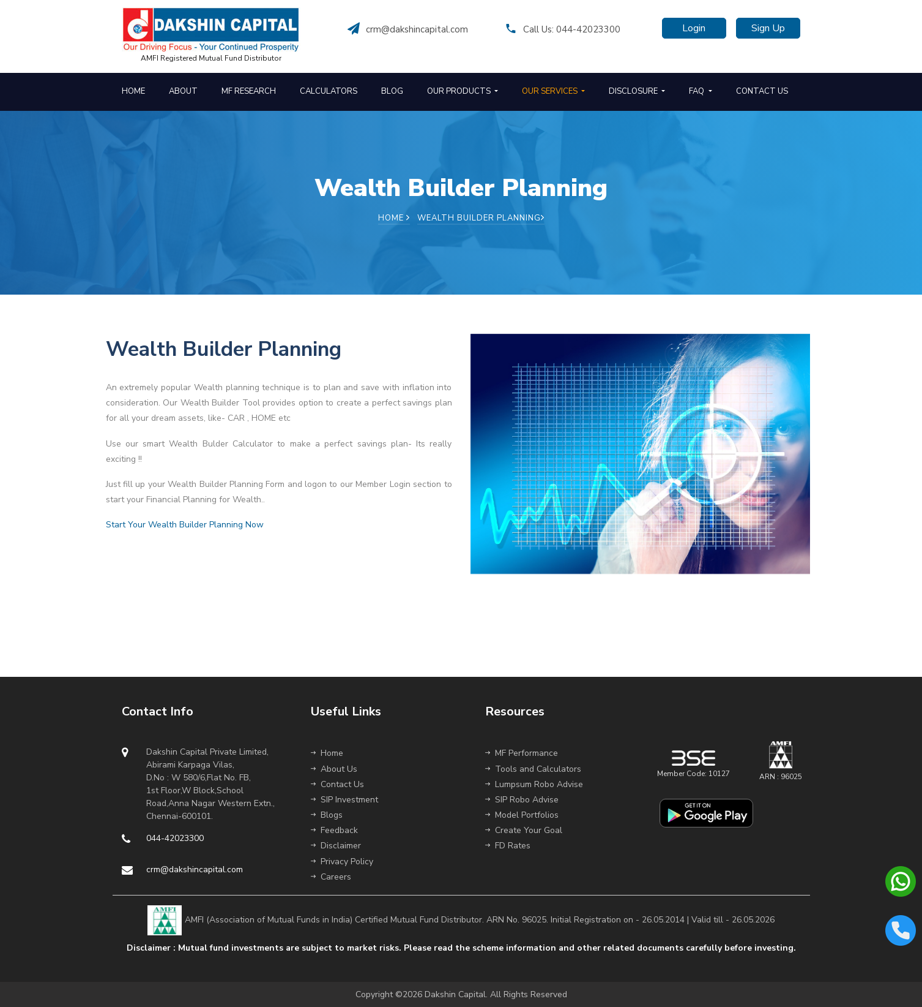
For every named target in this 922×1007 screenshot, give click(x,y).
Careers (331, 877)
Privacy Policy (342, 861)
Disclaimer (336, 845)
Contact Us (337, 784)
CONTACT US (762, 91)
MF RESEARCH (248, 91)
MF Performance (521, 753)
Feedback (334, 830)
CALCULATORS (328, 91)
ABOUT (183, 91)
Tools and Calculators (533, 769)
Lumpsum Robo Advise (534, 784)
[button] (462, 92)
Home (394, 218)
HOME (133, 91)
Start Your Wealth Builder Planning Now (185, 524)
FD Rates (507, 845)
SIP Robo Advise (522, 799)
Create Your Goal (523, 830)
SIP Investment (344, 799)
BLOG (392, 91)
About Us (334, 769)
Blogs (327, 815)
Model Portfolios (522, 815)
